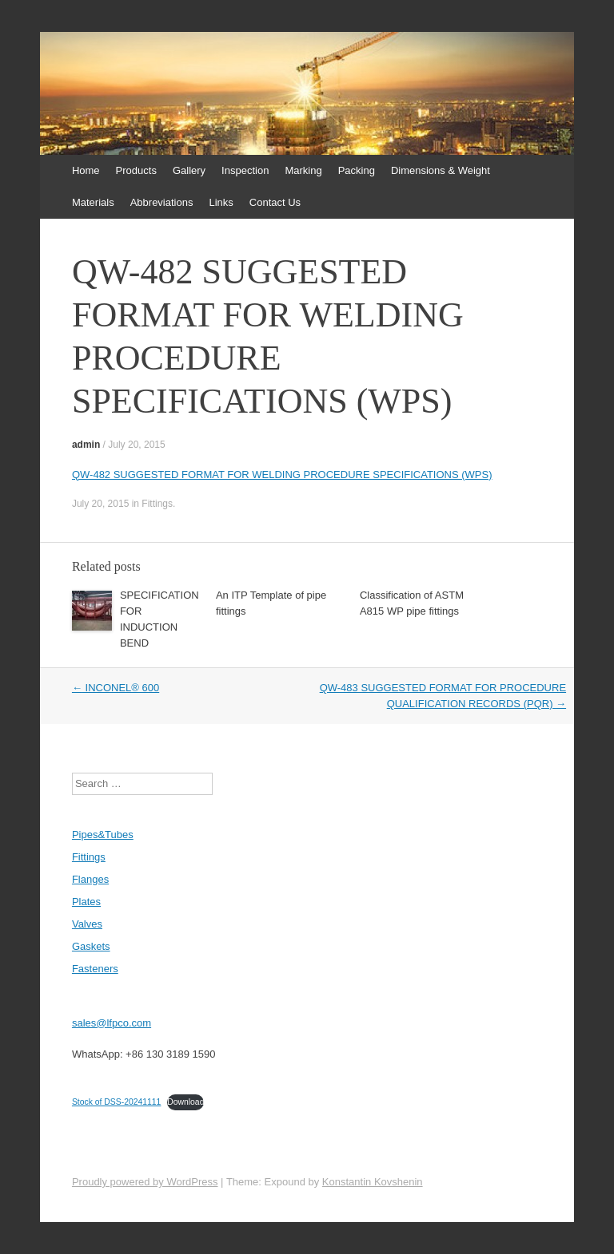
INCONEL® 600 (115, 688)
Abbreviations (161, 202)
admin (86, 444)
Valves (87, 924)
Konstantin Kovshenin (372, 1182)
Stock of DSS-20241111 (116, 1102)
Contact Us (275, 202)
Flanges (90, 879)
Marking (303, 170)
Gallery (189, 170)
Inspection (245, 170)
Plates (86, 902)
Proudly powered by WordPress (145, 1182)
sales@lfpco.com (111, 1023)
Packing (356, 170)
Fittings (157, 503)
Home (86, 170)
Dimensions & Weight (440, 170)
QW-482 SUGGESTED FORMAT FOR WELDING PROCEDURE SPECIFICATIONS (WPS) (282, 475)
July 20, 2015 (136, 444)
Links (221, 202)
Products (136, 170)
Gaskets (91, 946)
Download (185, 1102)
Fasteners (95, 969)
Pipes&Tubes (103, 835)
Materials (93, 202)
